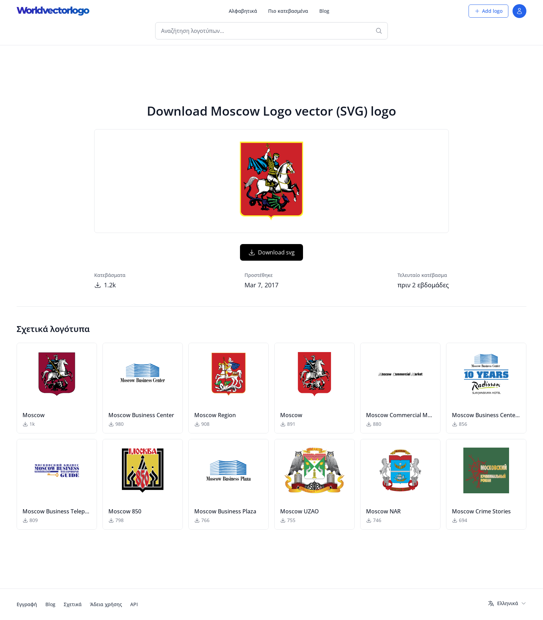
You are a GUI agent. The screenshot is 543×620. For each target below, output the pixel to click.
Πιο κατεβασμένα (288, 11)
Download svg (271, 252)
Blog (324, 11)
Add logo (488, 11)
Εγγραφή (27, 604)
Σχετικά (73, 604)
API (134, 604)
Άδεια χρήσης (106, 604)
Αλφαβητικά (243, 11)
